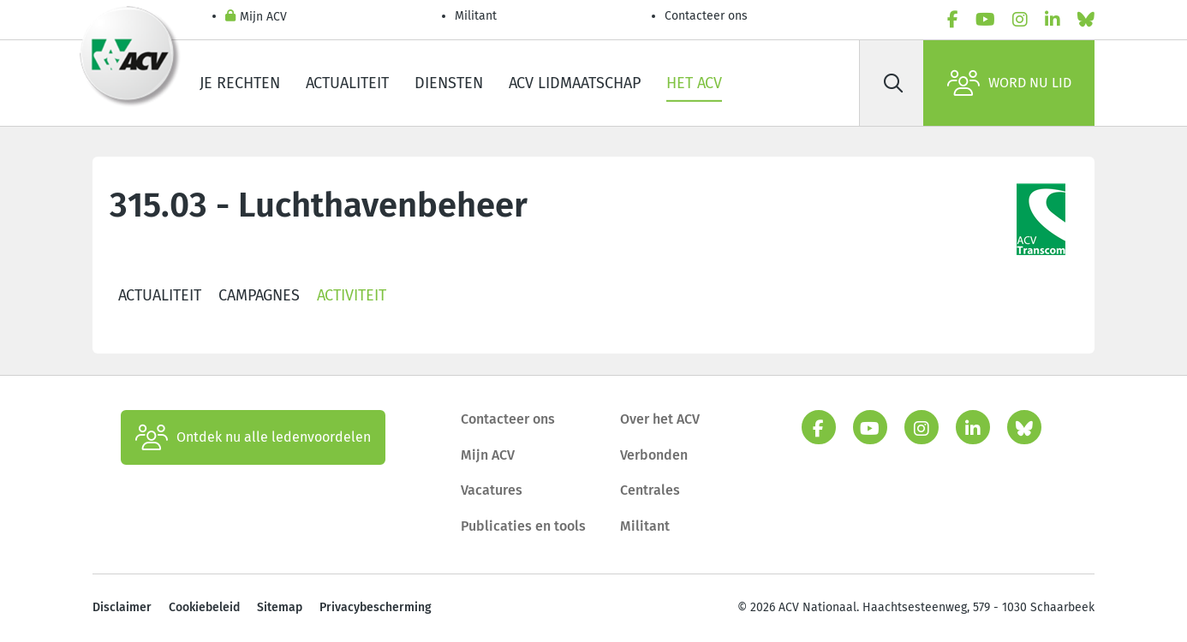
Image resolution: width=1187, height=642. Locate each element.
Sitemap (279, 607)
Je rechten (240, 83)
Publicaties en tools (523, 526)
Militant (476, 16)
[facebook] (953, 19)
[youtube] (985, 19)
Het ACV (694, 83)
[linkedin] (1052, 19)
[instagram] (1020, 19)
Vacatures (491, 490)
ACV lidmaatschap (575, 83)
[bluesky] (1086, 19)
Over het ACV (660, 419)
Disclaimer (122, 607)
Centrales (650, 490)
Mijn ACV (256, 17)
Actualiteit (347, 83)
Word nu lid (1009, 83)
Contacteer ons (706, 16)
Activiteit (351, 295)
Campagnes (259, 295)
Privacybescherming (375, 607)
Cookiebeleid (204, 607)
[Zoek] (893, 83)
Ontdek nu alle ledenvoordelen (253, 437)
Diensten (449, 83)
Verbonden (654, 455)
